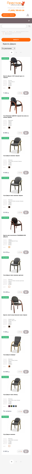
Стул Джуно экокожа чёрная (11, 155)
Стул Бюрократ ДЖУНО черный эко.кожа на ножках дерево (16, 116)
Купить (26, 93)
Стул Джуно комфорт (9, 354)
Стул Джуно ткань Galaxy (10, 394)
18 (11, 52)
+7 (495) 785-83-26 (16, 10)
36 (16, 52)
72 (20, 52)
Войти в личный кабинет (28, 15)
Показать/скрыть (29, 20)
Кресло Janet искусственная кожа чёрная (15, 315)
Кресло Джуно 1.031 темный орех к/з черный (13, 76)
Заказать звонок (8, 15)
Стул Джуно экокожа (9, 434)
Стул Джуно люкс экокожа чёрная (13, 195)
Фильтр (16, 39)
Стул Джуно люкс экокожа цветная (13, 275)
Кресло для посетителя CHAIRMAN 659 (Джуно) (14, 236)
